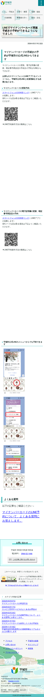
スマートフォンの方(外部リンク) (15, 92)
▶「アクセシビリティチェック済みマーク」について (22, 585)
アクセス (8, 641)
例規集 (30, 649)
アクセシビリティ (12, 652)
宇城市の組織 (33, 641)
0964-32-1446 (26, 554)
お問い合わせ (10, 645)
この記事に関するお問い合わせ (22, 559)
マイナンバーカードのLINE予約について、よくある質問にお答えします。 (21, 516)
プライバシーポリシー (14, 649)
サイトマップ (33, 645)
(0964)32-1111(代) (13, 681)
